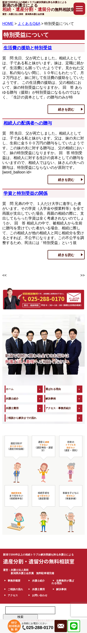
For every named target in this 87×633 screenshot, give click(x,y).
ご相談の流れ (15, 589)
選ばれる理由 (53, 389)
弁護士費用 (12, 408)
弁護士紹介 (12, 398)
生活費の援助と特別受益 (27, 47)
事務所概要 (14, 580)
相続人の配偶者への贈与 (27, 123)
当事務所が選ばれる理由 (63, 582)
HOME (7, 24)
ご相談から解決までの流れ (21, 417)
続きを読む (66, 109)
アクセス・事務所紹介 (58, 408)
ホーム (9, 389)
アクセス (13, 595)
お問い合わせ (39, 595)
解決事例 (50, 398)
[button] (79, 9)
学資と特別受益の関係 (25, 193)
